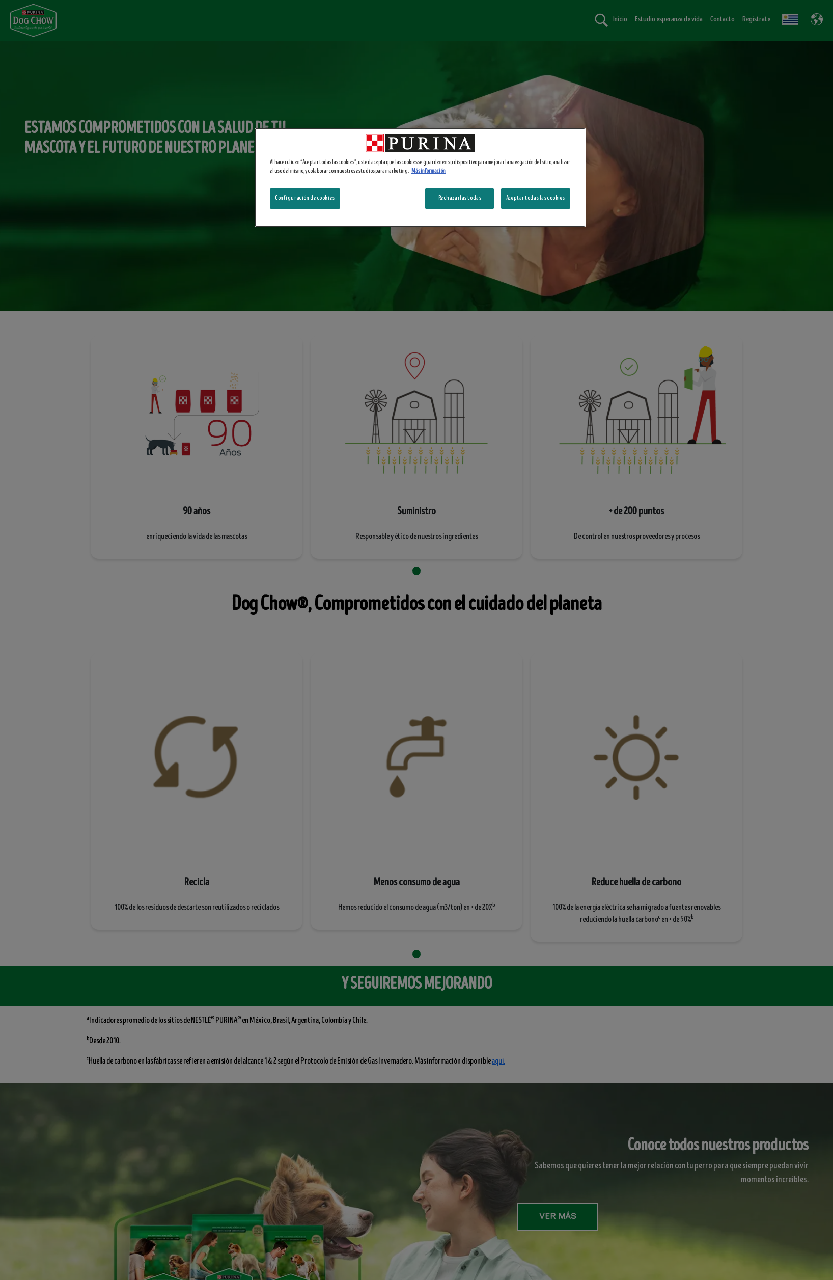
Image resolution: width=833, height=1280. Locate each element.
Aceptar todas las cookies (535, 198)
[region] (420, 177)
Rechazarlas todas (460, 198)
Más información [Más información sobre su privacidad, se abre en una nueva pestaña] (428, 171)
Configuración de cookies (305, 198)
